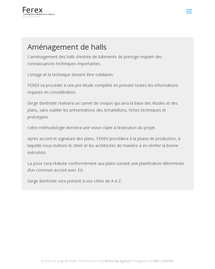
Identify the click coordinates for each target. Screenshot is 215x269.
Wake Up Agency (118, 261)
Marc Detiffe (163, 261)
